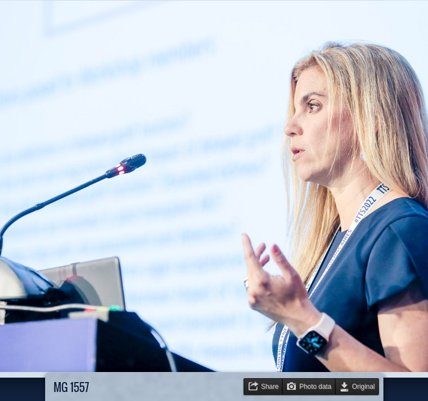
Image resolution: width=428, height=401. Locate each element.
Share (270, 386)
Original (363, 386)
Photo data (315, 386)
